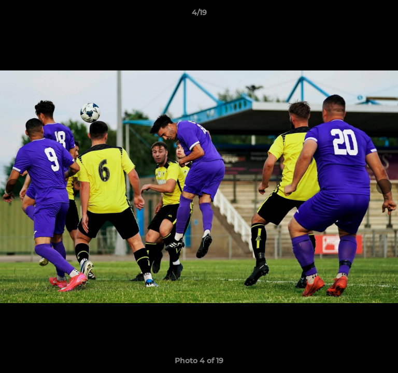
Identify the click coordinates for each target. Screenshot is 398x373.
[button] (385, 15)
